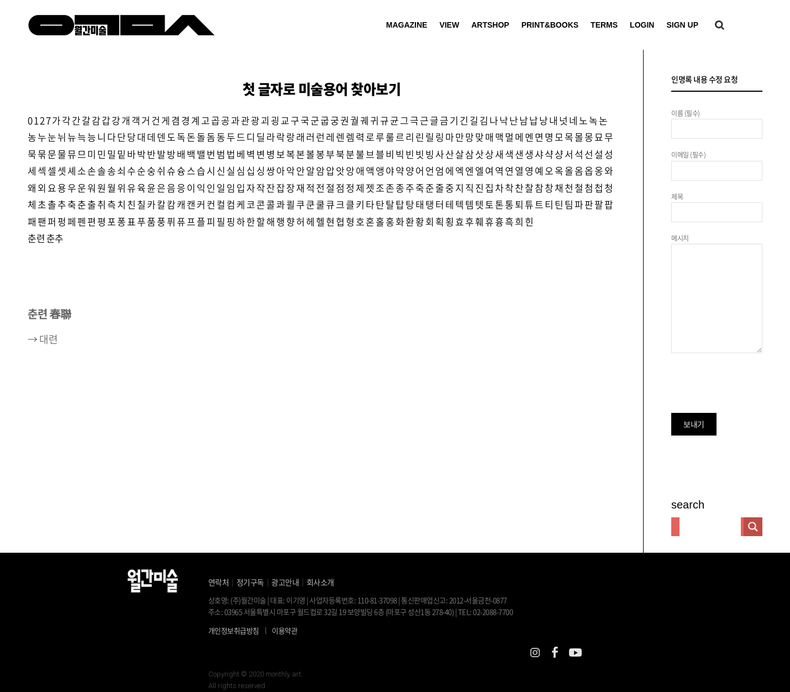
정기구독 (250, 582)
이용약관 (284, 630)
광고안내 (285, 582)
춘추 (55, 238)
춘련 (36, 238)
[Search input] (710, 526)
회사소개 (320, 582)
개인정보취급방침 (233, 630)
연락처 (218, 582)
